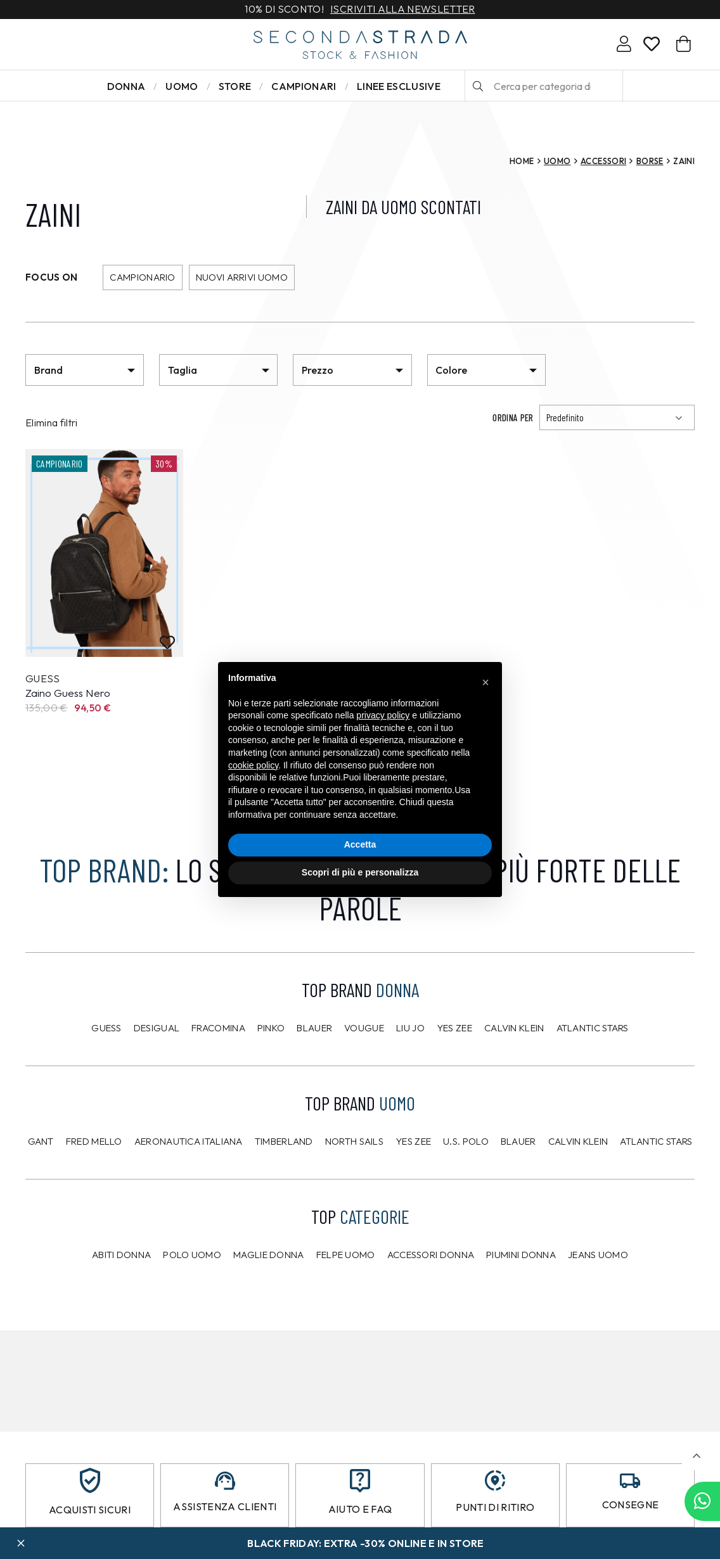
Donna (126, 86)
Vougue (364, 1028)
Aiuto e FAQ (360, 1509)
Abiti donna (121, 1255)
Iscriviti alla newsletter (402, 9)
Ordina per (512, 417)
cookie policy (253, 765)
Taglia (182, 370)
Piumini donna (521, 1255)
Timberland (284, 1141)
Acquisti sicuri (90, 1509)
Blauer (314, 1028)
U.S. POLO (466, 1141)
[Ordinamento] (617, 417)
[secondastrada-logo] (360, 44)
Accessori (603, 161)
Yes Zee (454, 1028)
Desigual (156, 1028)
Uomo (181, 86)
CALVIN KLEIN (578, 1141)
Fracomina (218, 1028)
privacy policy (382, 715)
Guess (106, 1028)
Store (235, 86)
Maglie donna (268, 1255)
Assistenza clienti (224, 1506)
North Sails (354, 1141)
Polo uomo (192, 1255)
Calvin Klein (514, 1028)
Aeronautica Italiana (188, 1141)
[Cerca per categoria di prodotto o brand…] (543, 86)
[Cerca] (478, 86)
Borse (650, 161)
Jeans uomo (598, 1255)
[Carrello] (683, 44)
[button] (696, 1456)
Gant (41, 1141)
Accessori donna (431, 1255)
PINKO (271, 1028)
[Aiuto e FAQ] (360, 1480)
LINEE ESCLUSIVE (398, 86)
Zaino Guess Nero (67, 692)
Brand (48, 370)
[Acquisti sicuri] (90, 1480)
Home (522, 161)
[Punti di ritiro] (495, 1480)
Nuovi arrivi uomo (242, 277)
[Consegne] (630, 1480)
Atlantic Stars (592, 1028)
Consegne (630, 1504)
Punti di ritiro (495, 1507)
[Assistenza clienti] (225, 1481)
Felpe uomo (345, 1255)
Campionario (142, 277)
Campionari (303, 86)
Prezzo (317, 370)
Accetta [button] (360, 844)
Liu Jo (410, 1028)
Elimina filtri (51, 422)
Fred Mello (94, 1141)
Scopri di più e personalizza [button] (360, 872)
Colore (451, 370)
